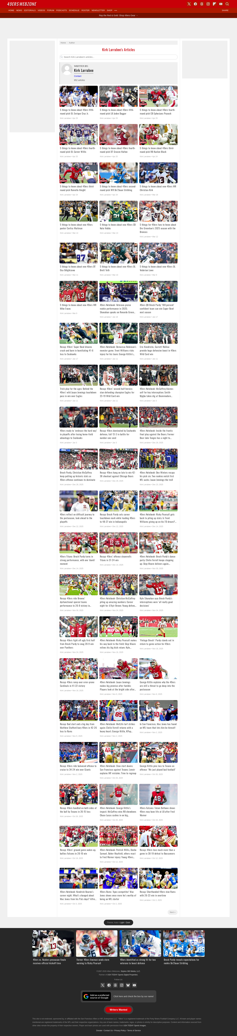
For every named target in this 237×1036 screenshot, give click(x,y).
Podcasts (61, 10)
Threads (115, 985)
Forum (50, 10)
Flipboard (214, 4)
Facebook (109, 985)
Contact (77, 76)
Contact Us (108, 1030)
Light (122, 922)
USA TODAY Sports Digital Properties (122, 975)
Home (11, 10)
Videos (41, 10)
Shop (109, 10)
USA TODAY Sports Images (134, 1026)
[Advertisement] (118, 28)
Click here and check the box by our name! (134, 996)
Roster (85, 10)
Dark (128, 922)
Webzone (22, 4)
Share (225, 10)
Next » (172, 912)
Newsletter (98, 10)
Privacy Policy (120, 1030)
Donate (99, 1030)
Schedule (74, 10)
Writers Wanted (118, 1009)
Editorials (30, 10)
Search (227, 4)
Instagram (121, 985)
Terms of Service (134, 1030)
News (19, 10)
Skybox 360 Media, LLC (130, 971)
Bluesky (128, 985)
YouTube (134, 985)
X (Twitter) (102, 985)
